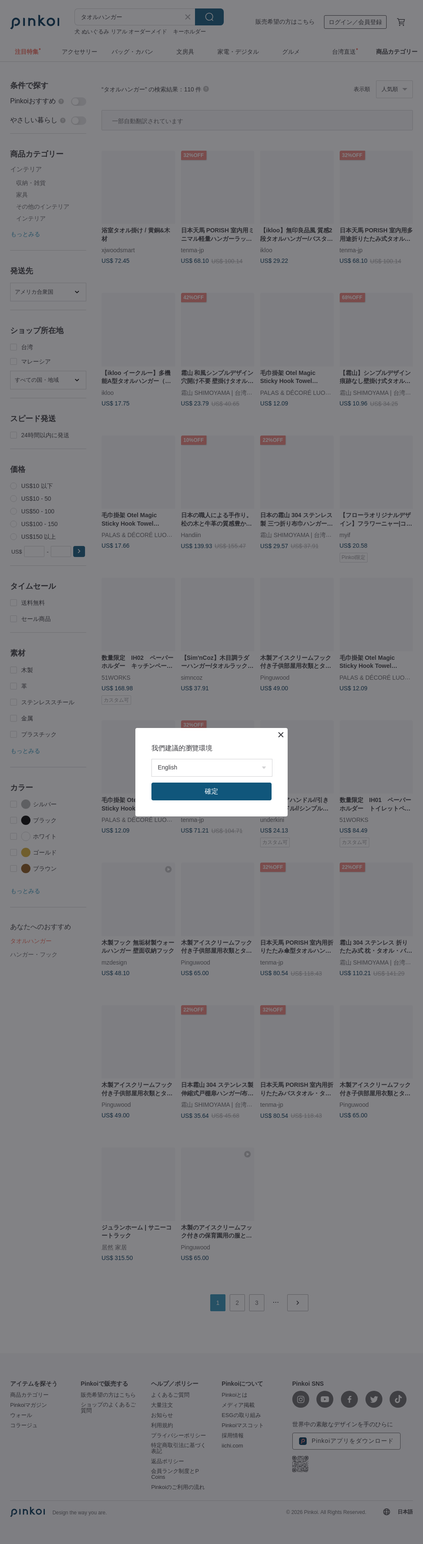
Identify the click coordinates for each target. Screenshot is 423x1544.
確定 (211, 791)
